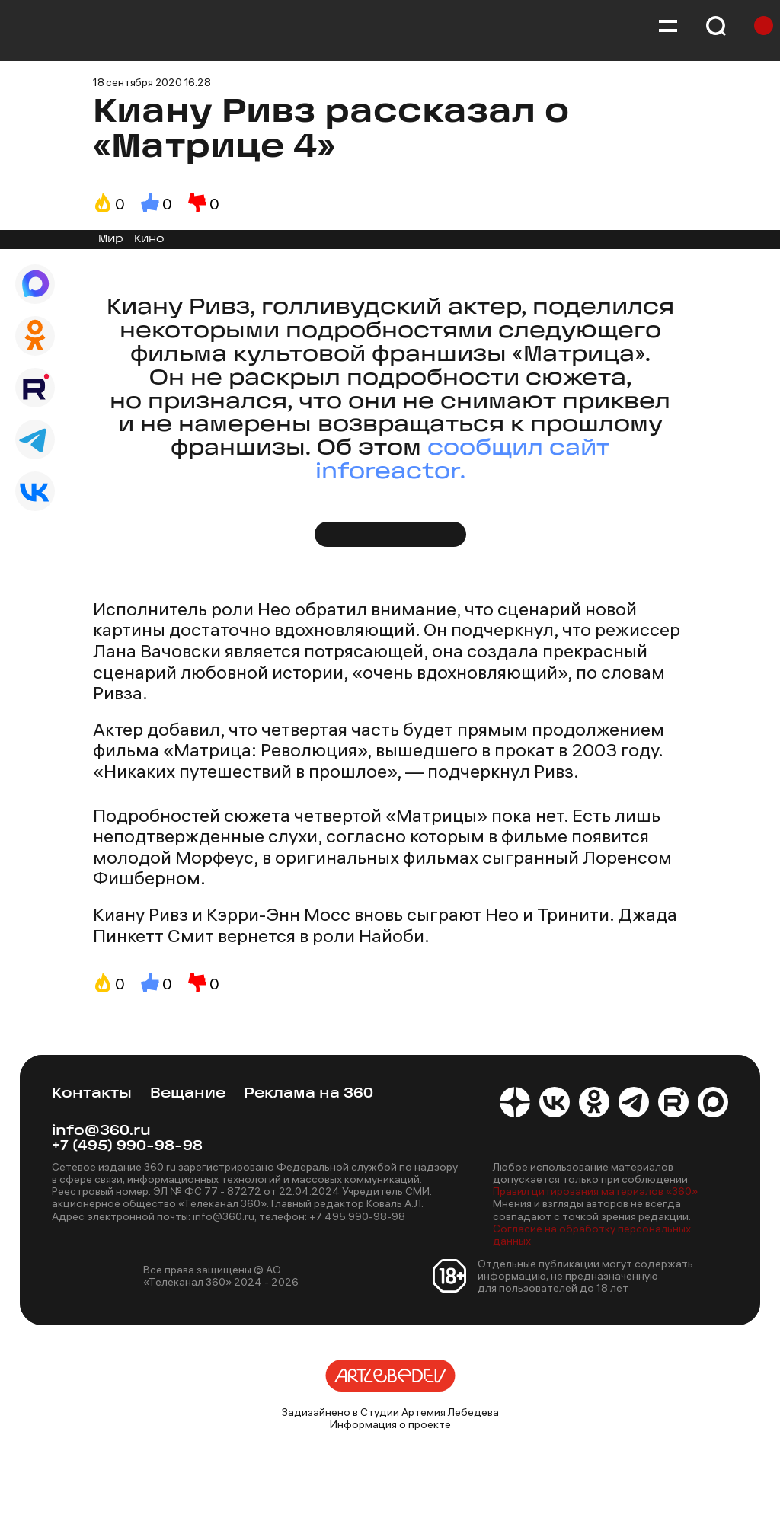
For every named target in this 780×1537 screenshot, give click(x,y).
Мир (110, 239)
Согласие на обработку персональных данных (592, 1235)
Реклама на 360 (308, 1094)
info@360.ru (101, 1131)
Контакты (92, 1094)
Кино (149, 239)
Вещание (187, 1094)
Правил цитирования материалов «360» (595, 1191)
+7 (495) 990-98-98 (127, 1146)
